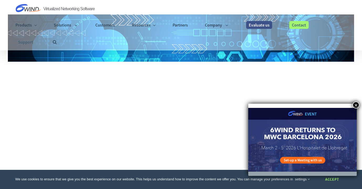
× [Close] (356, 105)
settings (302, 179)
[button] (345, 8)
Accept (332, 179)
